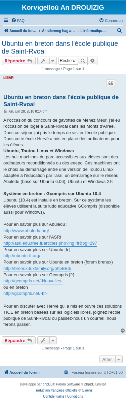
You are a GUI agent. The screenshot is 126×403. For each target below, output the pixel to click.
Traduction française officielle (56, 390)
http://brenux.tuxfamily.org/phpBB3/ (37, 268)
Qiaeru (87, 390)
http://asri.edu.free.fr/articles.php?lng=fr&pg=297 (50, 243)
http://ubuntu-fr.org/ (21, 255)
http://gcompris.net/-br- (25, 293)
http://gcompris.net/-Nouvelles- (32, 280)
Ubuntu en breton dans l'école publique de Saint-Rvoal (60, 47)
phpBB (48, 384)
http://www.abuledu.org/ (26, 230)
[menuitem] (18, 21)
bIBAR (8, 78)
